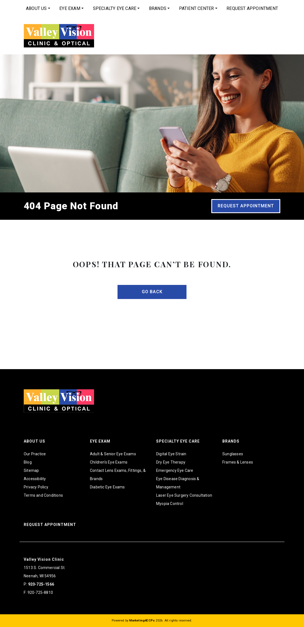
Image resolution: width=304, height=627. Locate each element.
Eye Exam (69, 8)
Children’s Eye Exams (108, 462)
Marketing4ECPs (142, 620)
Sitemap (31, 470)
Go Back (152, 291)
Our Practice (35, 454)
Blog (28, 462)
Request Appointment (252, 8)
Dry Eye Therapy (170, 462)
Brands (157, 8)
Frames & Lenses (237, 462)
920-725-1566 (41, 584)
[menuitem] (38, 8)
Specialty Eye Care (115, 8)
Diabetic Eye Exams (107, 487)
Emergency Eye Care (174, 470)
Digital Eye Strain (171, 454)
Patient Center (196, 8)
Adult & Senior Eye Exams (113, 454)
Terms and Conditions (43, 495)
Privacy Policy (36, 487)
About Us (36, 8)
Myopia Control (169, 503)
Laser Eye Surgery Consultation (184, 495)
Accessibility (35, 479)
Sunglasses (232, 454)
